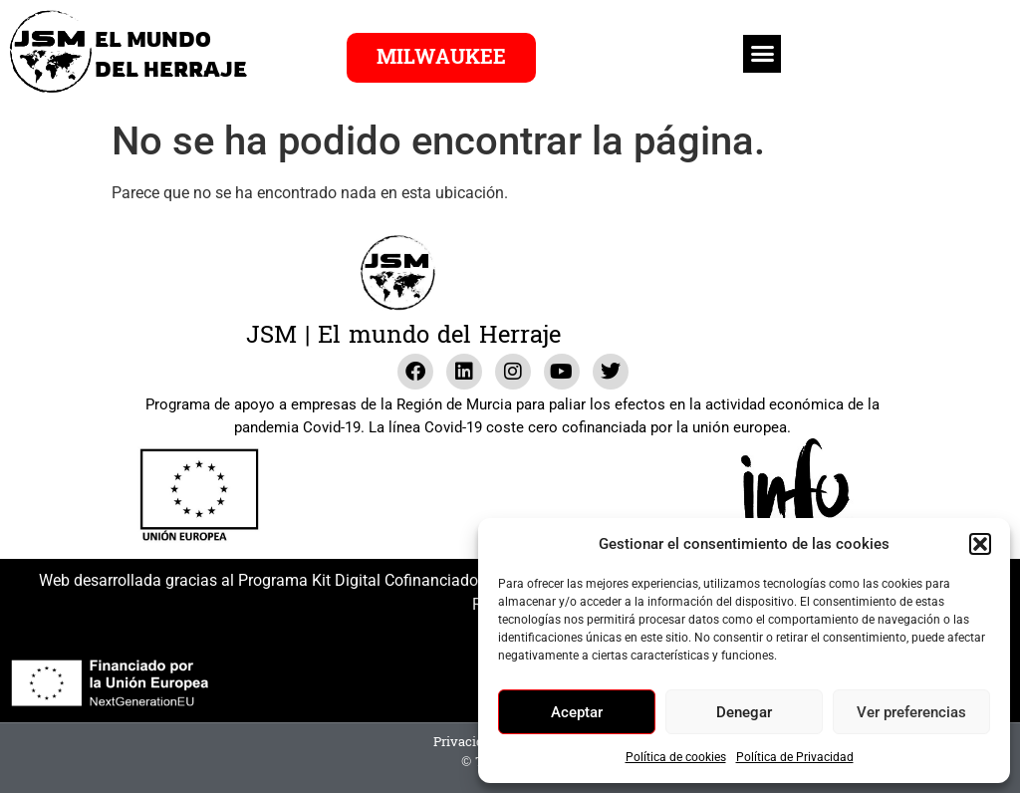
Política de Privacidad (795, 757)
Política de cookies (676, 757)
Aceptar (577, 712)
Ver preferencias (911, 712)
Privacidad (466, 742)
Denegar (744, 712)
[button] (980, 544)
